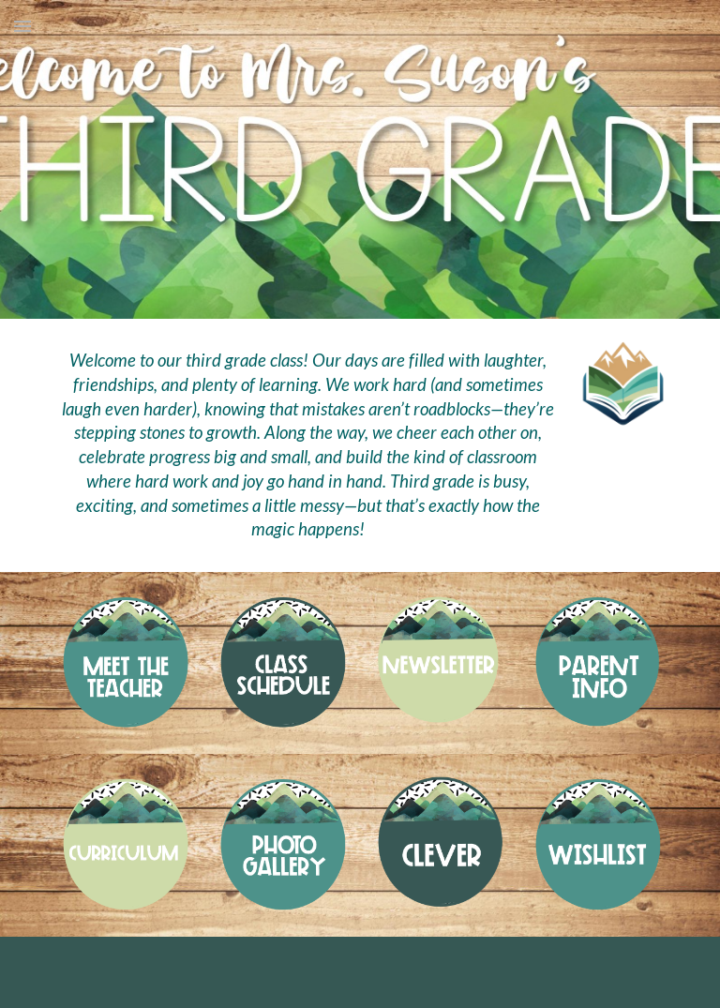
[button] (22, 26)
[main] (307, 445)
